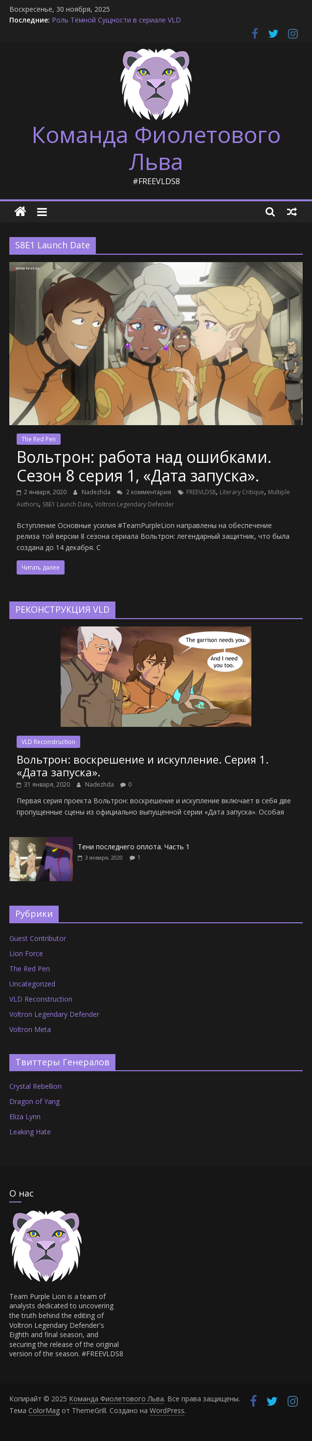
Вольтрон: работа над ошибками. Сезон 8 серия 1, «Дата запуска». (144, 466)
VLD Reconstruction (48, 742)
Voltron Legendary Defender (134, 504)
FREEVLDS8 (201, 492)
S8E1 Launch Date (67, 504)
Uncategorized (32, 983)
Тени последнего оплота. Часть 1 (134, 846)
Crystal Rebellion (35, 1086)
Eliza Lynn (25, 1116)
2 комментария (144, 492)
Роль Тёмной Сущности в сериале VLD (116, 19)
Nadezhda (97, 492)
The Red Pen (39, 439)
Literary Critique (242, 492)
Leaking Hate (30, 1131)
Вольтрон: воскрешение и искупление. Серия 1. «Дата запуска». (142, 765)
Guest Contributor (37, 938)
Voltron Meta (30, 1029)
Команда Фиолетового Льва (156, 147)
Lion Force (26, 953)
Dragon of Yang (34, 1101)
